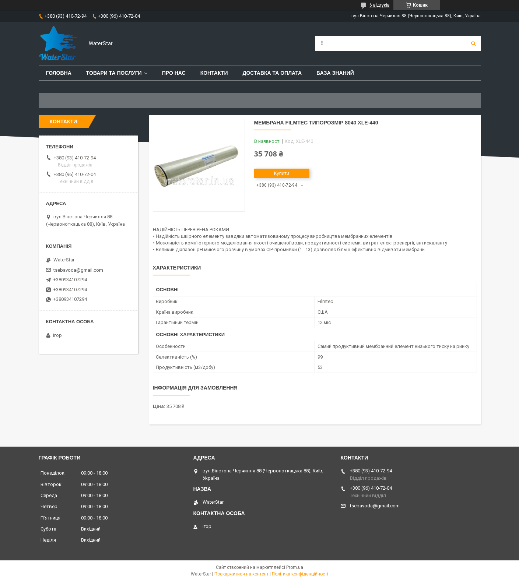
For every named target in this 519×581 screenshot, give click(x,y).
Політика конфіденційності (300, 574)
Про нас (174, 73)
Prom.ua (294, 567)
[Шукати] (473, 43)
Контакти (214, 73)
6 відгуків (379, 5)
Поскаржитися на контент (241, 574)
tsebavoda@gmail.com (78, 270)
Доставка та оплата (272, 73)
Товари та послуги (114, 73)
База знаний (335, 73)
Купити (282, 173)
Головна (58, 73)
